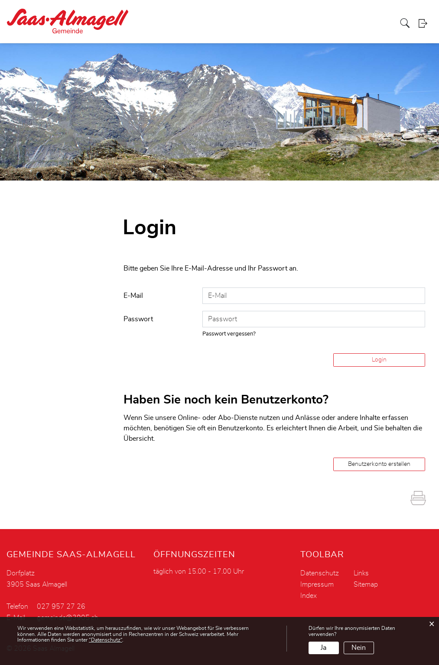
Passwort (138, 319)
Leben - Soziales (287, 23)
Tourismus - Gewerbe (348, 23)
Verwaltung (241, 23)
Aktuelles (184, 23)
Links (361, 573)
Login (425, 24)
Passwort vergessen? (229, 334)
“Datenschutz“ (105, 639)
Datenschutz (319, 573)
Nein (358, 647)
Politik (210, 23)
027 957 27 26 (61, 606)
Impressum (317, 584)
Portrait (155, 23)
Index (308, 595)
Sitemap (366, 584)
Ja (323, 647)
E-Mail (133, 295)
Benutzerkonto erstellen (379, 464)
